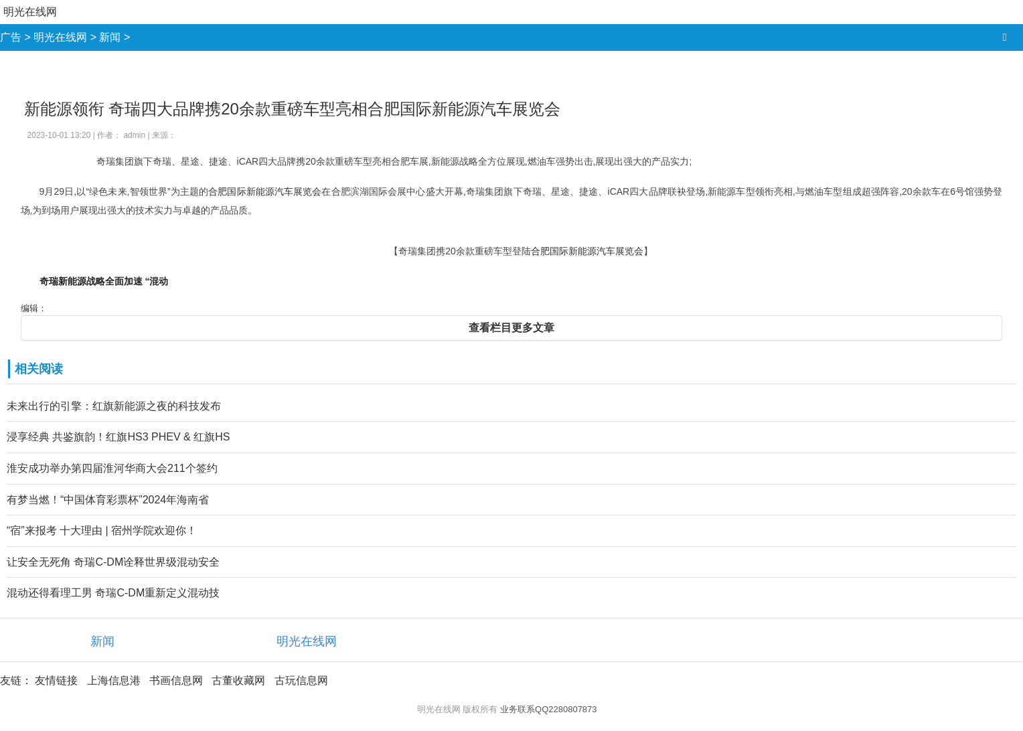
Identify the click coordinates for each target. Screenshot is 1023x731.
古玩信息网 (301, 680)
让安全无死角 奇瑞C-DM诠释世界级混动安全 (113, 562)
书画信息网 (176, 680)
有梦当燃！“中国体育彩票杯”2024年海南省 (108, 499)
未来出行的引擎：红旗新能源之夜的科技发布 (114, 406)
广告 (10, 37)
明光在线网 (30, 11)
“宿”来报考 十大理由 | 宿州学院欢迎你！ (102, 530)
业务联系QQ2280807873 (548, 709)
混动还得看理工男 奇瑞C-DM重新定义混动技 (113, 592)
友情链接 (56, 680)
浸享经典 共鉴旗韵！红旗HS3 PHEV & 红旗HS (118, 436)
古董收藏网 (238, 680)
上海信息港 (114, 680)
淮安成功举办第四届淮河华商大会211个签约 (112, 468)
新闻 (110, 37)
